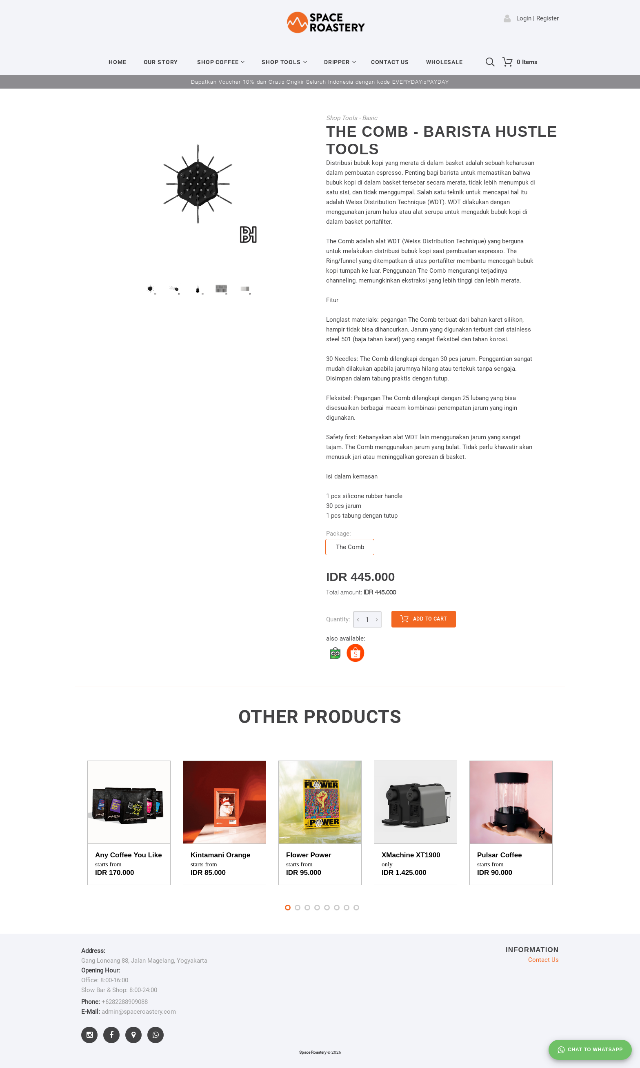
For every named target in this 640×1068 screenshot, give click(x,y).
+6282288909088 (125, 1002)
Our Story (161, 62)
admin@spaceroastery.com (139, 1011)
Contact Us (390, 62)
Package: (338, 533)
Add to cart (423, 619)
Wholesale (444, 62)
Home (117, 62)
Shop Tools (281, 62)
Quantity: (338, 619)
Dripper (337, 62)
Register (547, 18)
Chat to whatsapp (590, 1050)
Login (523, 18)
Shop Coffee (217, 62)
